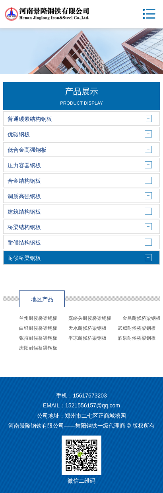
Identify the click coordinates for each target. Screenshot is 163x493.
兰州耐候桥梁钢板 (38, 318)
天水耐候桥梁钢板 (87, 328)
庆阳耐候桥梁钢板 (38, 348)
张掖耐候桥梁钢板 (38, 338)
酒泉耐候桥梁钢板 (137, 338)
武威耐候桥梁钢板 (137, 328)
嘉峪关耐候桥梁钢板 (89, 318)
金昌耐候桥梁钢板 (141, 318)
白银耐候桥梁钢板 (38, 328)
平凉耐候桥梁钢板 (87, 338)
